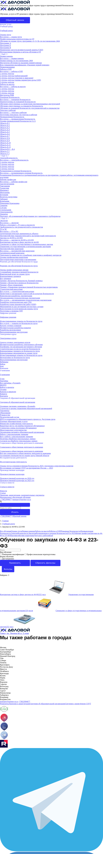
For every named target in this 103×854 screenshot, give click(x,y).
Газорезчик (4, 188)
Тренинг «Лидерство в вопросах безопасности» (19, 283)
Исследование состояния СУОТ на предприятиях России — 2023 (26, 468)
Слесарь (3, 208)
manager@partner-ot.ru (21, 499)
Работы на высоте (7, 84)
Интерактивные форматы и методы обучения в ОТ (20, 52)
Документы (4, 411)
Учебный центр (6, 26)
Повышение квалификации (12, 554)
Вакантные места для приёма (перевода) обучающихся (22, 426)
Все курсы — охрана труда (11, 37)
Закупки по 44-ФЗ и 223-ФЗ (11, 238)
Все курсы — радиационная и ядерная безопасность (21, 173)
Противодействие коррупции (12, 249)
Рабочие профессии (8, 179)
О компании (5, 370)
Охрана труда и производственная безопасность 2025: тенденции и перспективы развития (36, 466)
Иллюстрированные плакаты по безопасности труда (21, 321)
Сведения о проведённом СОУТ (78, 704)
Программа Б (5, 45)
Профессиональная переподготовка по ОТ (17, 39)
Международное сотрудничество (13, 430)
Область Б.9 (5, 141)
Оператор (4, 214)
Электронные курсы (8, 334)
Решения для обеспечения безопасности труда (19, 262)
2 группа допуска (7, 91)
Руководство (5, 415)
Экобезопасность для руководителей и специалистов (21, 227)
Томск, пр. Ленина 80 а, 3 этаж (14, 633)
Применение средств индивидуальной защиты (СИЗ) (21, 50)
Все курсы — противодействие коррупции (17, 251)
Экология (4, 221)
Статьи (3, 493)
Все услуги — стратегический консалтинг (17, 291)
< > (4, 54)
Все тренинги (5, 278)
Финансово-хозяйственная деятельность (16, 424)
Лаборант (4, 199)
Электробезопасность (9, 158)
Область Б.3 (5, 128)
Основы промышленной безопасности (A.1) (18, 121)
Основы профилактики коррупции (14, 257)
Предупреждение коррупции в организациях (18, 259)
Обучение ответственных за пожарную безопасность (21, 106)
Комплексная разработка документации (16, 296)
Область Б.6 (5, 134)
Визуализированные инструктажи (14, 332)
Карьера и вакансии (8, 392)
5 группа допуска (7, 169)
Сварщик (3, 205)
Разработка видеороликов (10, 330)
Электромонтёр (6, 212)
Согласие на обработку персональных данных (18, 441)
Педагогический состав (9, 417)
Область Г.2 (4, 154)
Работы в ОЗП (6, 69)
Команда (3, 394)
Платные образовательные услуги (13, 421)
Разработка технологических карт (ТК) (16, 302)
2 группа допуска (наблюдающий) (14, 76)
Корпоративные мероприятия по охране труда (18, 353)
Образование (5, 413)
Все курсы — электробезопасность (14, 160)
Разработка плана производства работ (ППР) (18, 304)
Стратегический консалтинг (11, 289)
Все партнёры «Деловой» (10, 383)
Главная (5, 521)
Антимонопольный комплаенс (12, 253)
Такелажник (5, 186)
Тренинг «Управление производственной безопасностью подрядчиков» (29, 287)
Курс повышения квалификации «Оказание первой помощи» (24, 65)
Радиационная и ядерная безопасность (15, 171)
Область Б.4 (5, 130)
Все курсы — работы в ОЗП (11, 71)
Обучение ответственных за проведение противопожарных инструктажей (30, 104)
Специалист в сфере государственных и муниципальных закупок (26, 244)
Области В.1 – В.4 (7, 149)
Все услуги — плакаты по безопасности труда (19, 323)
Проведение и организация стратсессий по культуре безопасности (27, 294)
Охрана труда (5, 35)
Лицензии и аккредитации (19, 704)
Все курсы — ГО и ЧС (9, 231)
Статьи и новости (7, 483)
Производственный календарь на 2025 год (17, 480)
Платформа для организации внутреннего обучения (21, 347)
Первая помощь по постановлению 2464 (16, 61)
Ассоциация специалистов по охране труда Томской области (24, 456)
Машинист (4, 190)
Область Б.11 (5, 145)
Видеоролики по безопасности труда (15, 357)
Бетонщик (4, 195)
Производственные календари (12, 470)
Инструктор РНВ (7, 95)
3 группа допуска (7, 82)
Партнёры (4, 381)
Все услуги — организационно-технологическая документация (25, 300)
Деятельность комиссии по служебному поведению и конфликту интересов (30, 255)
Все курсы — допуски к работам (13, 112)
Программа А (5, 43)
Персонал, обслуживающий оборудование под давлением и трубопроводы (30, 216)
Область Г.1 (4, 151)
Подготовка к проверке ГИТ (11, 311)
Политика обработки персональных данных (18, 439)
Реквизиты (4, 704)
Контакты (4, 396)
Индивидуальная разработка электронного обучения (21, 345)
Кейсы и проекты (7, 387)
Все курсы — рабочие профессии (13, 182)
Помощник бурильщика (9, 203)
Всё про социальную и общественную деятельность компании (25, 453)
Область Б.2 (5, 125)
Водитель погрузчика (8, 197)
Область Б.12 (5, 147)
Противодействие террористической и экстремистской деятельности (28, 236)
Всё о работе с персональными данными (16, 437)
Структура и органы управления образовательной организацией (26, 408)
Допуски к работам (8, 110)
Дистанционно (7, 559)
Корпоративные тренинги (10, 276)
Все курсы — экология (9, 223)
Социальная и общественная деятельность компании (21, 443)
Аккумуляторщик (7, 184)
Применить (15, 563)
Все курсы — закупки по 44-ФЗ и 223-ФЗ (17, 240)
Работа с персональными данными (14, 434)
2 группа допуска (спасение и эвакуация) (16, 78)
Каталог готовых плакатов (10, 326)
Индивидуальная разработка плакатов (15, 328)
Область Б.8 (5, 138)
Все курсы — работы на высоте (13, 87)
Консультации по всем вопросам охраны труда (19, 309)
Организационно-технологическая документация (20, 298)
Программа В (5, 48)
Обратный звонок (15, 20)
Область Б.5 (5, 132)
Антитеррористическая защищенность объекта (19, 234)
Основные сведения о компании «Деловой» (17, 406)
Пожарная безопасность (10, 97)
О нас (2, 379)
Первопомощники (7, 67)
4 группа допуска (7, 167)
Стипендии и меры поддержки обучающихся (18, 428)
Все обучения (5, 531)
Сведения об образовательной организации (17, 398)
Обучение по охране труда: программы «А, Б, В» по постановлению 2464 (30, 41)
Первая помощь (6, 56)
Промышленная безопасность (12, 117)
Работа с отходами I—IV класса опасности (17, 225)
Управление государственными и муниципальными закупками (25, 247)
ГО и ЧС (3, 229)
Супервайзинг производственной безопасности (19, 272)
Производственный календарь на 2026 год (17, 478)
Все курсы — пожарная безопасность (15, 99)
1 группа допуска (7, 74)
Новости (3, 491)
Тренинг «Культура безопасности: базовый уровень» (21, 281)
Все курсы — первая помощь (12, 58)
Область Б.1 (5, 123)
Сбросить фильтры (45, 563)
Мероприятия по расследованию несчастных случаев (21, 307)
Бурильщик (4, 201)
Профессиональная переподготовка (40, 554)
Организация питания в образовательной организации (22, 432)
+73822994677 (6, 499)
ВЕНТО (3, 385)
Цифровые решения (8, 313)
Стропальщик (5, 210)
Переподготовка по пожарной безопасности (18, 102)
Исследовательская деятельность (13, 458)
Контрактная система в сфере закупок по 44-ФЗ (19, 242)
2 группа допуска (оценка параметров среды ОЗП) (20, 80)
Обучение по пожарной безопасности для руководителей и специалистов (29, 108)
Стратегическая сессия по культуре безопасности (20, 349)
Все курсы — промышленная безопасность (17, 119)
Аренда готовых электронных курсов (15, 342)
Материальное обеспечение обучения (15, 497)
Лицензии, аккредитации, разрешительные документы (22, 495)
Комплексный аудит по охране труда (15, 274)
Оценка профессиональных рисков (14, 270)
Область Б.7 (5, 136)
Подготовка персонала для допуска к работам (18, 115)
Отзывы (3, 389)
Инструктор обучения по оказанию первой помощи (21, 63)
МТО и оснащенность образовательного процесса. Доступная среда (27, 419)
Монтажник (5, 192)
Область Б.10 (5, 143)
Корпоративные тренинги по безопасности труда (20, 351)
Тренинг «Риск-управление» (11, 285)
